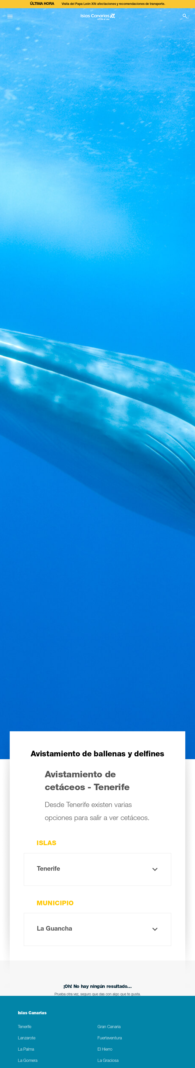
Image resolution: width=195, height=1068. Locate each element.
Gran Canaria (109, 1027)
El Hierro (105, 1050)
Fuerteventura (110, 1038)
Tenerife (24, 1027)
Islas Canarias (32, 1013)
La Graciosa (108, 1061)
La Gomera (27, 1061)
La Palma (26, 1050)
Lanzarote (26, 1038)
